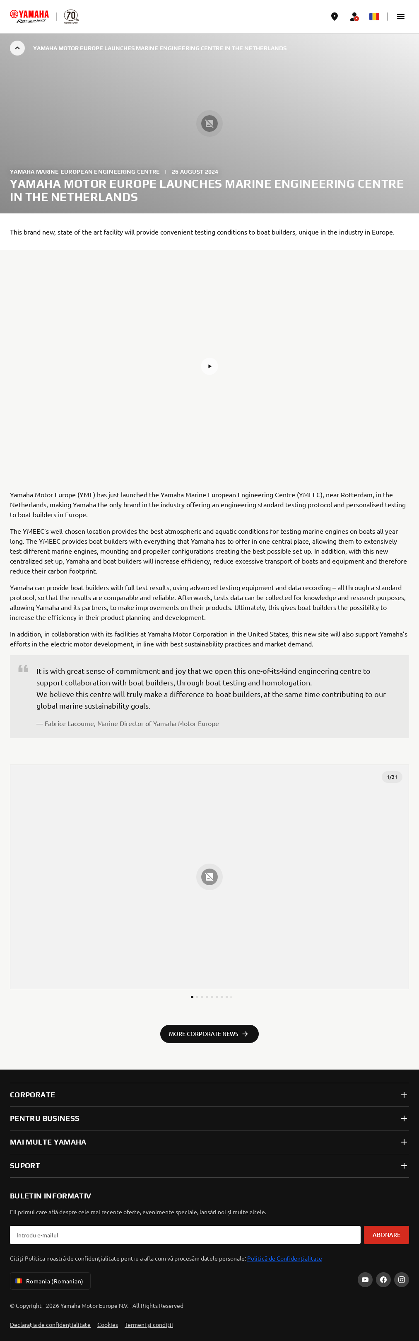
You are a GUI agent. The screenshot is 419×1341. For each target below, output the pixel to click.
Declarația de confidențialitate (50, 1324)
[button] (401, 16)
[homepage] (29, 16)
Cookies (107, 1324)
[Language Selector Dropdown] (374, 16)
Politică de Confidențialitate (284, 1258)
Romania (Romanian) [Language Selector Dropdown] (49, 1281)
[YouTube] (365, 1279)
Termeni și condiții (149, 1324)
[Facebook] (383, 1279)
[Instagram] (401, 1279)
